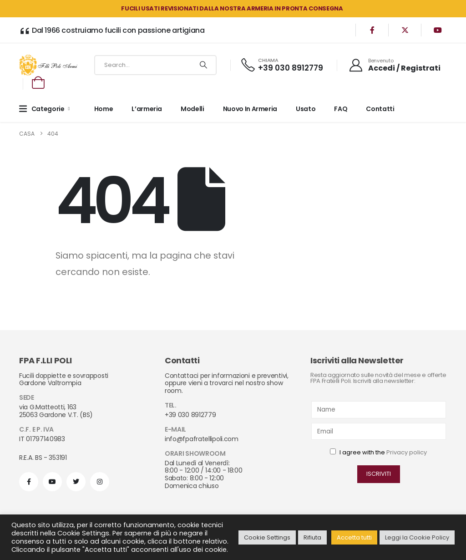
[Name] (378, 409)
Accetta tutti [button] (354, 537)
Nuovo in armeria (250, 108)
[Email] (378, 431)
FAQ (340, 108)
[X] (405, 30)
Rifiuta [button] (312, 537)
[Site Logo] (48, 65)
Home (103, 108)
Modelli (192, 108)
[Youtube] (438, 30)
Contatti (380, 108)
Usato (305, 108)
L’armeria (147, 108)
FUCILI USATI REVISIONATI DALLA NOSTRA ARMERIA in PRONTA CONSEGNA (232, 8)
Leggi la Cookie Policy (417, 537)
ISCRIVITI (378, 473)
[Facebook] (372, 30)
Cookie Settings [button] (267, 537)
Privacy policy (406, 452)
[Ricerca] (203, 65)
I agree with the (378, 452)
